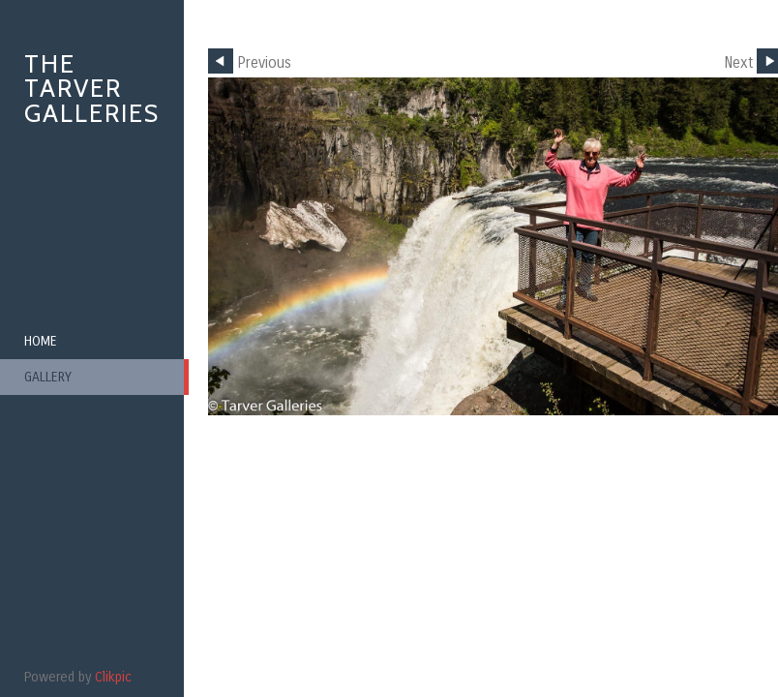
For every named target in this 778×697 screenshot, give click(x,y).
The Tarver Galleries (92, 88)
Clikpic (113, 677)
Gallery (48, 377)
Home (40, 341)
